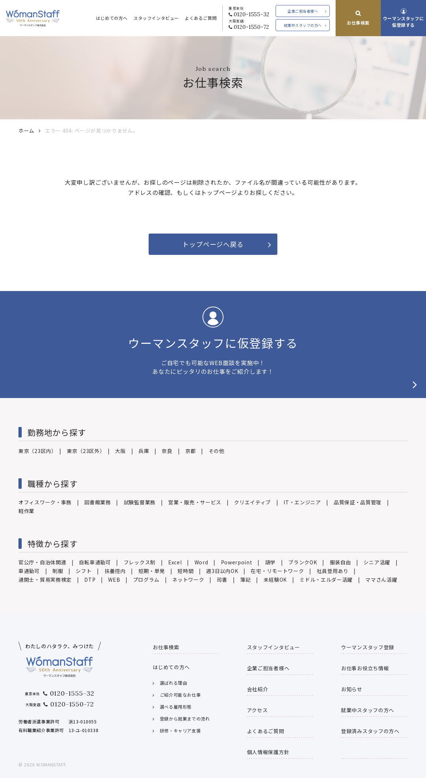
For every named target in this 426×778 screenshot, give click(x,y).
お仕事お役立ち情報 (365, 668)
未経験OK (275, 579)
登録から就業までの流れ (185, 718)
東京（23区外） (85, 450)
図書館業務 (97, 502)
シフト (83, 570)
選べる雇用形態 (176, 707)
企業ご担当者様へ (302, 11)
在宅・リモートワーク (277, 570)
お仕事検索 (358, 23)
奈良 (167, 450)
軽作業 (26, 510)
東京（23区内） (36, 450)
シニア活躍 (376, 562)
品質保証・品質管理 (358, 502)
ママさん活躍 (381, 579)
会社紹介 (257, 689)
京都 (190, 450)
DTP (89, 579)
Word (201, 562)
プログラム (146, 579)
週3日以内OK (222, 570)
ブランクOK (302, 562)
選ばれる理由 (173, 683)
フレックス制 (140, 562)
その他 (217, 450)
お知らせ (351, 689)
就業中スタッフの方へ (303, 25)
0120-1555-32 (252, 14)
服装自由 (340, 562)
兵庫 (144, 450)
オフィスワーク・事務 (45, 502)
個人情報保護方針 (268, 752)
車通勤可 (29, 570)
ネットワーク (188, 579)
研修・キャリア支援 (180, 730)
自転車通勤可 (95, 562)
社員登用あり (333, 570)
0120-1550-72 (251, 26)
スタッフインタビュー (156, 18)
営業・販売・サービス (194, 502)
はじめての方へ (112, 18)
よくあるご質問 (201, 18)
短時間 (185, 570)
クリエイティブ (252, 502)
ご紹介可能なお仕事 (180, 695)
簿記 (245, 579)
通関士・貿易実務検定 (45, 579)
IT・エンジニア (302, 502)
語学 (270, 562)
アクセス (257, 710)
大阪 (120, 450)
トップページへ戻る (213, 244)
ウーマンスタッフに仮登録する (403, 21)
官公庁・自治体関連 (42, 562)
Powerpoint (236, 562)
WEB (114, 579)
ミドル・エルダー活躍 (326, 579)
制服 (57, 570)
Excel (175, 562)
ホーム (26, 130)
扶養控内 (115, 570)
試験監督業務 (140, 502)
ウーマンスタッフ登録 (367, 647)
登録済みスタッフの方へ (370, 731)
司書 (222, 579)
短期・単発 (152, 570)
